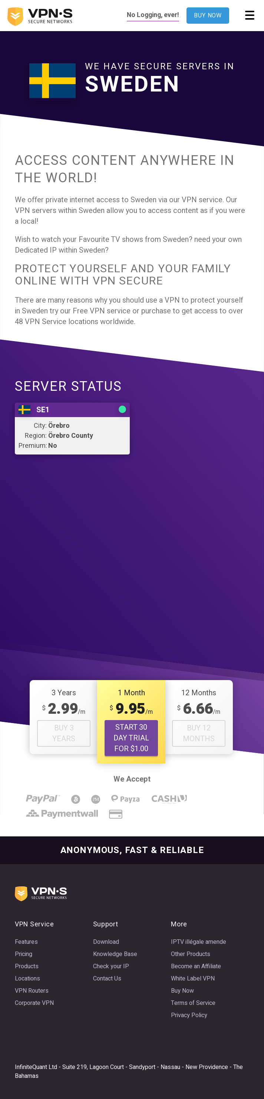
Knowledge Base (115, 954)
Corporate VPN (34, 1003)
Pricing (23, 954)
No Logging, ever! (153, 15)
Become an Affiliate (196, 966)
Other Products (190, 954)
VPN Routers (32, 990)
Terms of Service (193, 1003)
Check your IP (111, 966)
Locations (27, 978)
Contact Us (107, 978)
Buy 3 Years (63, 733)
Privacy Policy (189, 1015)
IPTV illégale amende (198, 942)
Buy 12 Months (199, 733)
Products (27, 966)
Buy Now (182, 990)
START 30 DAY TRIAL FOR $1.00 (131, 738)
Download (106, 942)
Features (26, 942)
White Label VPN (193, 978)
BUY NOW (208, 15)
